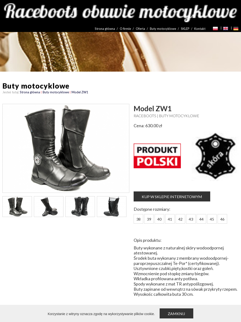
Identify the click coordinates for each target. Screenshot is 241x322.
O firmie (125, 29)
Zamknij (176, 313)
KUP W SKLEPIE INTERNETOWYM (172, 196)
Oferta (140, 29)
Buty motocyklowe (163, 29)
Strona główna (105, 29)
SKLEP (185, 29)
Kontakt (199, 29)
